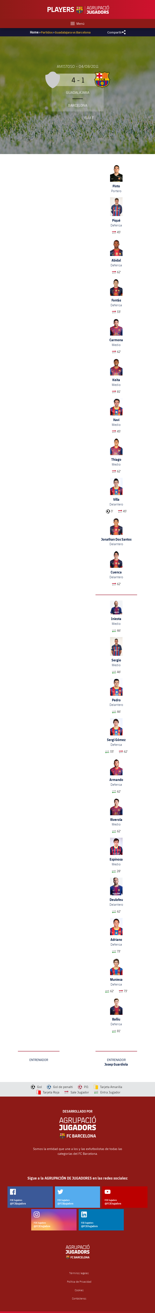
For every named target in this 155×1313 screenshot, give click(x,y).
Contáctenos (79, 1298)
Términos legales (79, 1273)
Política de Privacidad (79, 1281)
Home (34, 32)
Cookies (79, 1290)
